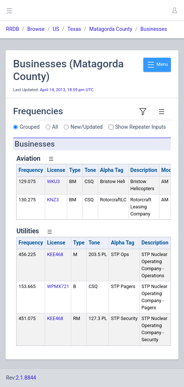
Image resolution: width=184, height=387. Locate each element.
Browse (35, 29)
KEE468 (55, 254)
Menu (157, 64)
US (56, 29)
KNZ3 (53, 199)
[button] (174, 10)
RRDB (12, 29)
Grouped (30, 127)
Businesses (153, 29)
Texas (74, 29)
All (55, 127)
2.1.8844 (26, 378)
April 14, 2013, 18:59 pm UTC (67, 89)
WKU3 (53, 181)
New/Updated (87, 127)
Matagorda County (110, 29)
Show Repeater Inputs (140, 127)
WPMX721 (58, 286)
